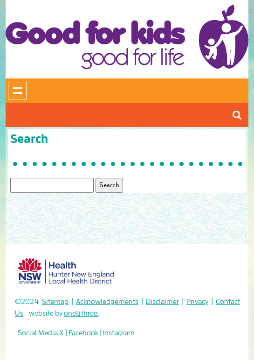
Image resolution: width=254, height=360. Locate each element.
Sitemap (55, 301)
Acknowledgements (107, 301)
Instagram (119, 333)
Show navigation (17, 90)
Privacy (197, 301)
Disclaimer (162, 301)
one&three (81, 313)
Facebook (83, 333)
